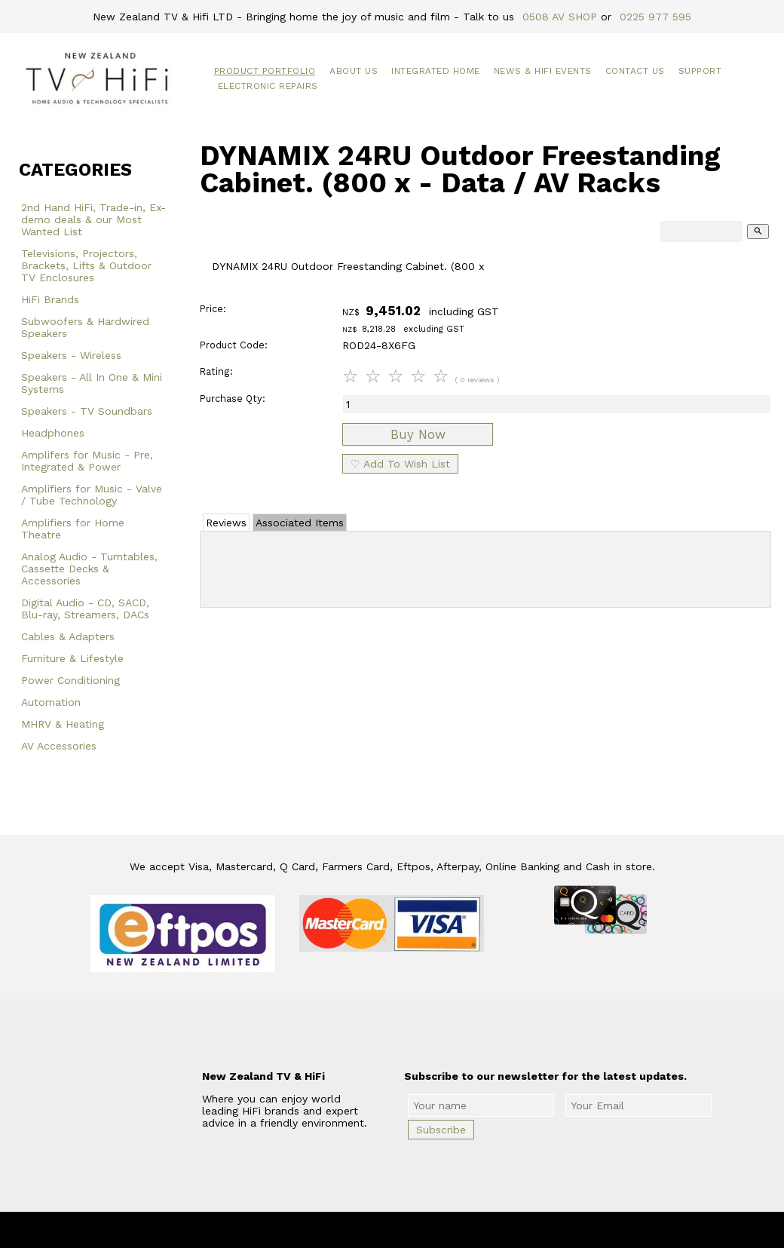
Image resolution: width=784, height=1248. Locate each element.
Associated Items (300, 523)
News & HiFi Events (543, 71)
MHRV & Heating (62, 724)
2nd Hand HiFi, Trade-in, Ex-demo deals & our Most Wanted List (93, 219)
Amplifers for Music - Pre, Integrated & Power (87, 461)
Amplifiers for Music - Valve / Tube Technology (91, 495)
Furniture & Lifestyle (72, 658)
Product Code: (234, 345)
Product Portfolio (265, 71)
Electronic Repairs (268, 86)
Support (700, 71)
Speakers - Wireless (71, 355)
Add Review (486, 566)
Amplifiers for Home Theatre (72, 529)
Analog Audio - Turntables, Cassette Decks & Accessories (89, 568)
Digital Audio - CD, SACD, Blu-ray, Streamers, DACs (85, 608)
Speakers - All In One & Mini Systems (91, 383)
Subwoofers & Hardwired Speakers (85, 327)
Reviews (226, 523)
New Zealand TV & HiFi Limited (432, 1230)
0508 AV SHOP (559, 17)
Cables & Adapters (68, 636)
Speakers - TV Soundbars (86, 411)
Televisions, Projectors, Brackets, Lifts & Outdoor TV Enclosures (86, 265)
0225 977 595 (655, 17)
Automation (51, 702)
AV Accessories (58, 746)
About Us (353, 71)
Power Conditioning (70, 680)
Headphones (52, 433)
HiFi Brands (50, 299)
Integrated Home (435, 71)
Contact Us (635, 71)
